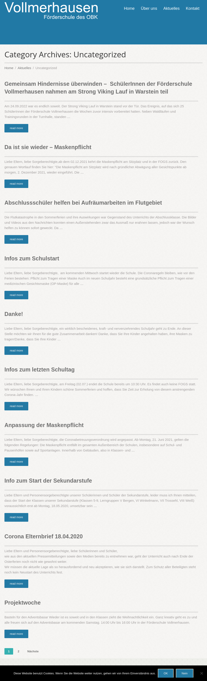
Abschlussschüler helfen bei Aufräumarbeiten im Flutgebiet (83, 203)
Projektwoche (22, 602)
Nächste (33, 651)
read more (16, 128)
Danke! (13, 314)
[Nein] (201, 673)
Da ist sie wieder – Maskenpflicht (47, 147)
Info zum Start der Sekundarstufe (48, 480)
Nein (185, 673)
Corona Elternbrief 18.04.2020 (43, 536)
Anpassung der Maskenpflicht (44, 425)
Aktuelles (171, 8)
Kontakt (192, 8)
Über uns (149, 8)
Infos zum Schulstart (31, 258)
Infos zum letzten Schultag (39, 369)
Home (129, 8)
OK (166, 673)
